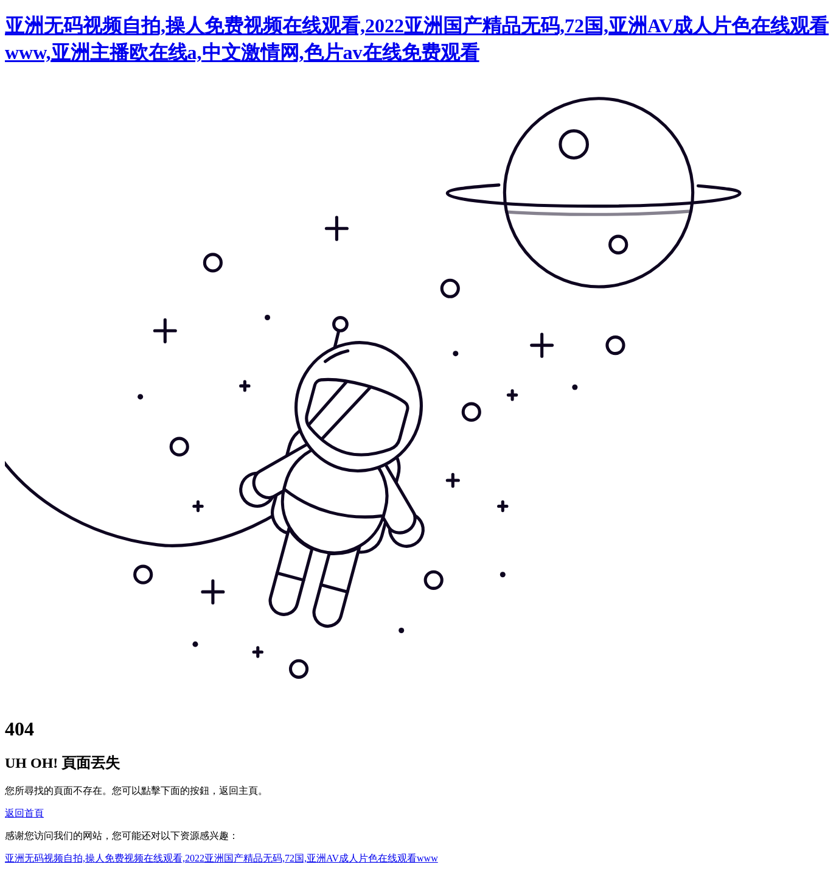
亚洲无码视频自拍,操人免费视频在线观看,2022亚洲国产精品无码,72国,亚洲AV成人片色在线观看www (221, 858)
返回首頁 (24, 813)
